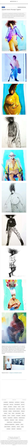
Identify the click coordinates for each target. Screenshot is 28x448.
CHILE (19, 406)
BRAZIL (5, 406)
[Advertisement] (14, 388)
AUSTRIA (22, 402)
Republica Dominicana (22, 7)
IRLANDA (4, 415)
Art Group (19, 438)
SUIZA (22, 426)
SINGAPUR (14, 426)
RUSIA (22, 424)
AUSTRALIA (17, 402)
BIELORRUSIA (17, 404)
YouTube (15, 438)
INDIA (13, 413)
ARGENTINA (11, 402)
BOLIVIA (22, 404)
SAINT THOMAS (7, 426)
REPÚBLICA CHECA (17, 422)
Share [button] (3, 7)
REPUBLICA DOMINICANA (9, 424)
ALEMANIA (6, 402)
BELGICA (11, 404)
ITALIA (9, 415)
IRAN (23, 413)
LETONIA (13, 415)
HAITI (10, 413)
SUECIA (18, 426)
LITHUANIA (18, 415)
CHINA (23, 406)
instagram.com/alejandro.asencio (15, 372)
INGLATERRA (18, 413)
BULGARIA (10, 406)
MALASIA (23, 415)
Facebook (12, 438)
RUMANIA (17, 424)
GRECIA (5, 413)
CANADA (15, 406)
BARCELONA (6, 404)
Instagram (8, 438)
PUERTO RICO (9, 422)
